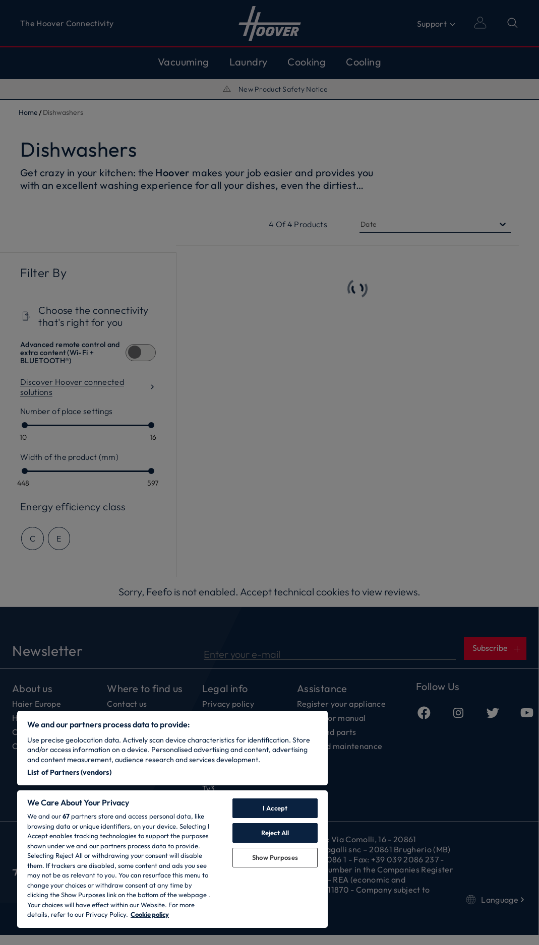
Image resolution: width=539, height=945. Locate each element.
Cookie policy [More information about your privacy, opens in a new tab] (150, 914)
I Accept (275, 808)
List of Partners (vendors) (69, 772)
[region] (172, 819)
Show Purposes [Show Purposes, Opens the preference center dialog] (275, 857)
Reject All (275, 833)
